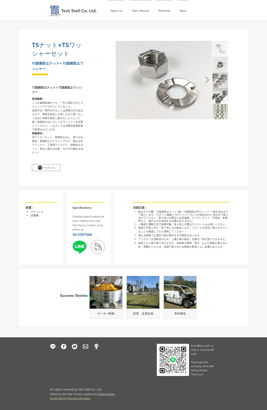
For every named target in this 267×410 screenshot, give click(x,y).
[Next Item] (207, 80)
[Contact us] (85, 346)
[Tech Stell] (74, 346)
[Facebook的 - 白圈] (63, 346)
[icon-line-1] (53, 346)
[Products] (46, 167)
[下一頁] (98, 247)
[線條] (79, 247)
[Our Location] (96, 346)
